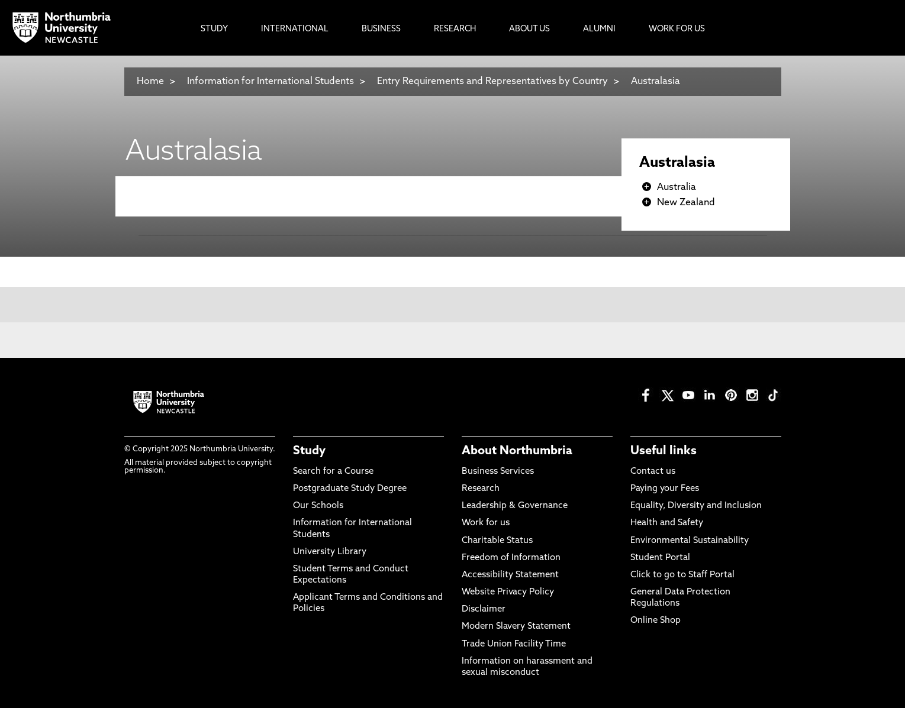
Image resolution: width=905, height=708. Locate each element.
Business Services (498, 471)
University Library (329, 552)
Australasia (655, 81)
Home (150, 81)
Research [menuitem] (455, 29)
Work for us (486, 523)
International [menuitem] (294, 29)
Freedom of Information (511, 558)
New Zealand (686, 203)
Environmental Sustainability (689, 540)
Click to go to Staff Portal (682, 575)
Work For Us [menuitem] (677, 29)
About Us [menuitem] (529, 29)
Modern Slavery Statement (516, 626)
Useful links (663, 451)
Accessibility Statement (510, 575)
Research (481, 488)
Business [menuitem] (381, 29)
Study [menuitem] (214, 29)
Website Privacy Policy (508, 592)
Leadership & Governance (515, 506)
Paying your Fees (664, 488)
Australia (676, 187)
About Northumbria (517, 451)
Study (309, 451)
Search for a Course (333, 471)
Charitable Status (497, 540)
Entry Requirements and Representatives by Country (492, 81)
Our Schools (318, 506)
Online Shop (655, 620)
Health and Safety (666, 523)
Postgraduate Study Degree (350, 488)
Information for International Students (270, 81)
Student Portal (660, 558)
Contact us (652, 471)
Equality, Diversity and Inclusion (696, 506)
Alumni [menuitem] (599, 29)
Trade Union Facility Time (514, 644)
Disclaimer (483, 609)
